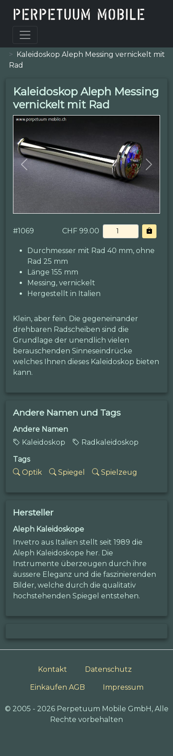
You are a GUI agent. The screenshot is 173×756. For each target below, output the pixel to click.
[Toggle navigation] (25, 35)
